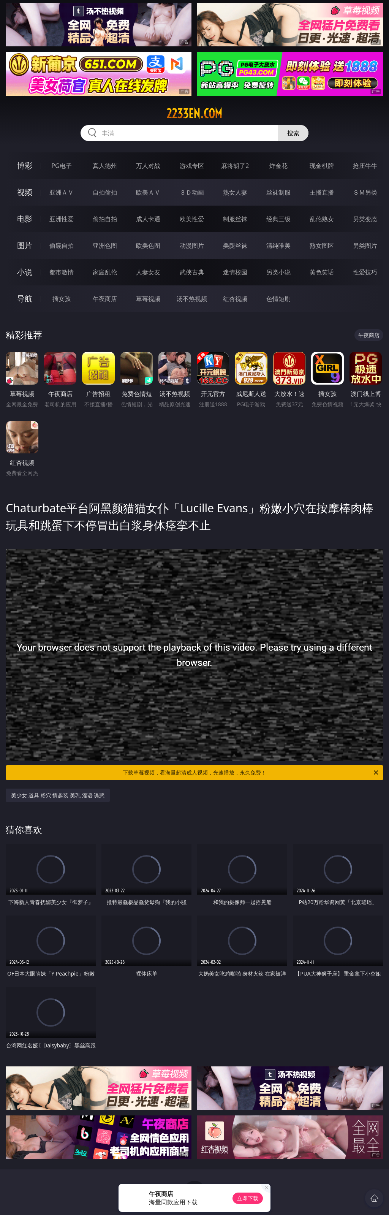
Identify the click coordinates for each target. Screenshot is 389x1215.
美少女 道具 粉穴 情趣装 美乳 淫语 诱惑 (57, 795)
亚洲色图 (105, 245)
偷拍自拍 (105, 219)
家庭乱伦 (105, 272)
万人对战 (148, 166)
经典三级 (278, 219)
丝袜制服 (278, 192)
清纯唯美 (278, 245)
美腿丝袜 (235, 245)
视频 (24, 192)
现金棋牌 (322, 166)
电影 (24, 219)
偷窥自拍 (61, 245)
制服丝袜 (235, 219)
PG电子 (61, 166)
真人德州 (105, 166)
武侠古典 (192, 272)
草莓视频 (148, 299)
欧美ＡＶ (148, 192)
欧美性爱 (192, 219)
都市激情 (61, 272)
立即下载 (247, 1198)
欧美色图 (148, 245)
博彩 (24, 165)
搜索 (293, 133)
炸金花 (278, 166)
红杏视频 (235, 299)
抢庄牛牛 (365, 166)
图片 (24, 245)
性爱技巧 (365, 272)
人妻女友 (148, 272)
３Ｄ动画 (192, 192)
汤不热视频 (192, 299)
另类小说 (278, 272)
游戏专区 (192, 166)
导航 (24, 298)
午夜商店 (105, 299)
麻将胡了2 (235, 166)
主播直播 (322, 192)
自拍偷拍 (105, 192)
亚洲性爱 (61, 219)
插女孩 (61, 299)
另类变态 (365, 219)
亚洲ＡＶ (61, 192)
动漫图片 (192, 245)
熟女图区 (322, 245)
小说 (24, 272)
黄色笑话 (322, 272)
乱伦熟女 (322, 219)
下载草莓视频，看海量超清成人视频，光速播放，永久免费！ (251, 772)
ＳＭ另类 (365, 192)
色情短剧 (278, 299)
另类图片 (365, 245)
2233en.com (194, 113)
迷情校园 (235, 272)
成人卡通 (148, 219)
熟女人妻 (235, 192)
